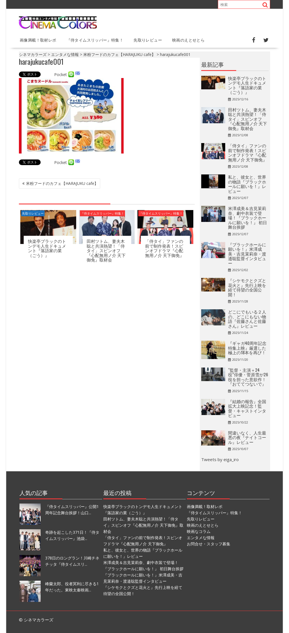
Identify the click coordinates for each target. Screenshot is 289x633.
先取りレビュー (147, 40)
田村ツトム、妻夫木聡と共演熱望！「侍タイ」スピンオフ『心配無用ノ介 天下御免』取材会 (106, 250)
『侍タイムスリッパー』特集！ (95, 40)
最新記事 (212, 64)
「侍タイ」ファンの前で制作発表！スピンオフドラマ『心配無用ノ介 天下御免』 (164, 248)
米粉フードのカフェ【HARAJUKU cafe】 (62, 183)
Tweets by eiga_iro (220, 459)
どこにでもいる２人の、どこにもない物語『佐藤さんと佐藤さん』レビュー (247, 318)
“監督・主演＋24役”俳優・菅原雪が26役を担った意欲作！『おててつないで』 (248, 377)
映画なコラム (199, 531)
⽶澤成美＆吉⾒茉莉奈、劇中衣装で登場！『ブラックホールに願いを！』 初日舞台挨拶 (247, 217)
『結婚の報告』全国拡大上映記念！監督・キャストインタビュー (247, 408)
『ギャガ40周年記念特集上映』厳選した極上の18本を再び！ (247, 347)
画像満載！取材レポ (38, 40)
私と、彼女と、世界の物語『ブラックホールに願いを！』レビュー (247, 184)
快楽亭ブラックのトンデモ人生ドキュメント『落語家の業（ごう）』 (47, 248)
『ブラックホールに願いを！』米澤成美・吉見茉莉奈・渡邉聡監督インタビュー (247, 253)
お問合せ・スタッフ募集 (208, 543)
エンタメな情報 (200, 537)
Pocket (60, 74)
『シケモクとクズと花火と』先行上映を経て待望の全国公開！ (247, 287)
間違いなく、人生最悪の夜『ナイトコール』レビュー (247, 437)
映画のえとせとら (188, 40)
